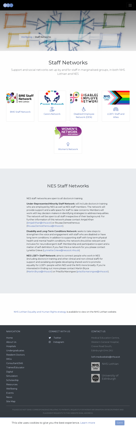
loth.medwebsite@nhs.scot (105, 357)
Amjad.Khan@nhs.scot (39, 223)
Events (10, 393)
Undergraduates (15, 350)
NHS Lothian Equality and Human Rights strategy (40, 312)
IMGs (9, 359)
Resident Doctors (15, 355)
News (9, 397)
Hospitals (11, 346)
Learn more (87, 422)
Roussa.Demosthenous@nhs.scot (45, 226)
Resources (11, 384)
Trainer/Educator (15, 367)
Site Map (10, 401)
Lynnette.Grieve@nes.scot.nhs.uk (61, 250)
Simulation (12, 376)
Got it (120, 423)
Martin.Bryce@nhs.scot (39, 271)
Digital (9, 371)
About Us (11, 342)
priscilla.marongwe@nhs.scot (92, 271)
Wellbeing (26, 37)
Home (9, 338)
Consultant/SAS (14, 363)
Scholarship (12, 380)
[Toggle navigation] (130, 5)
